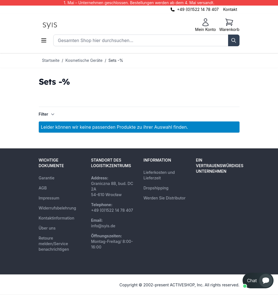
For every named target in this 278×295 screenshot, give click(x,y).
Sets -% (115, 60)
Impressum (49, 198)
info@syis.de (103, 225)
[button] (258, 280)
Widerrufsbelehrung (57, 208)
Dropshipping (156, 188)
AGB (43, 188)
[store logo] (62, 25)
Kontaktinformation (56, 218)
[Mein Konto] (205, 25)
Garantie (47, 177)
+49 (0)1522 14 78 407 (198, 9)
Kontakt (230, 9)
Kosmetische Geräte (84, 60)
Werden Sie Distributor (165, 198)
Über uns (47, 228)
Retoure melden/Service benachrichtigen (54, 244)
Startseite (51, 60)
